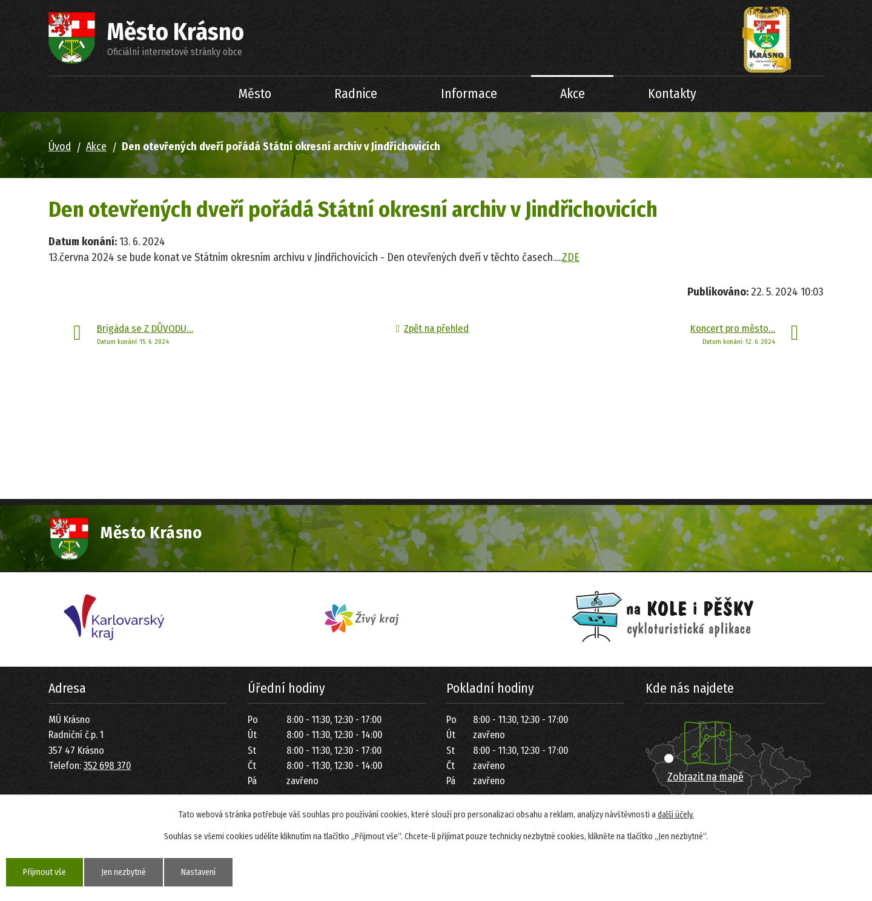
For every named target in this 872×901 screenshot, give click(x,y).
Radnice (355, 94)
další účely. (676, 815)
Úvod (176, 94)
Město (255, 94)
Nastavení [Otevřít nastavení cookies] (198, 872)
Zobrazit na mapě (705, 777)
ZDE (571, 257)
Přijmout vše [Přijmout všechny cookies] (44, 872)
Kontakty (672, 94)
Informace (469, 94)
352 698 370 (107, 765)
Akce (572, 94)
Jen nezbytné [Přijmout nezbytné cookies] (123, 872)
